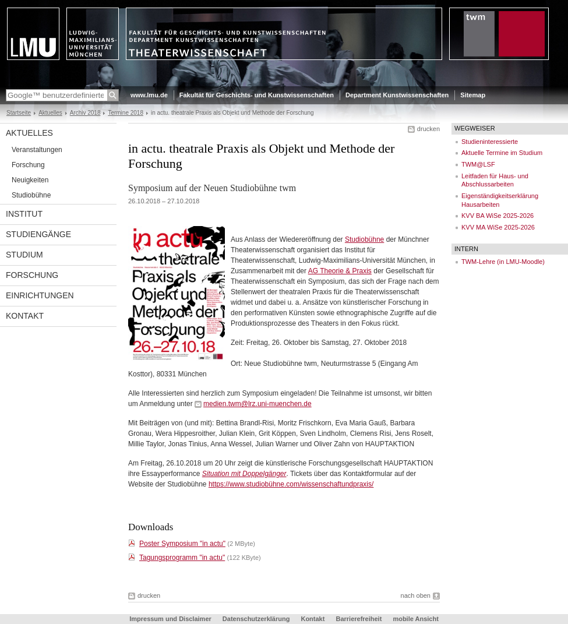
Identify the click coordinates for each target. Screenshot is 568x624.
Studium (24, 254)
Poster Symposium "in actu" (182, 544)
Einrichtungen (40, 295)
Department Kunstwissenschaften (397, 94)
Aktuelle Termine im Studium (501, 152)
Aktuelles (50, 113)
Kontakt (25, 315)
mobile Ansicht (415, 618)
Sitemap (472, 94)
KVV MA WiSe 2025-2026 (498, 227)
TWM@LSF (478, 164)
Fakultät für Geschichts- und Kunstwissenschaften (256, 94)
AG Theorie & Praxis (340, 271)
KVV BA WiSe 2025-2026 (497, 215)
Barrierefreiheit (359, 618)
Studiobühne (31, 195)
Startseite (18, 113)
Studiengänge (38, 234)
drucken (428, 128)
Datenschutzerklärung (256, 618)
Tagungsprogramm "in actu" (182, 558)
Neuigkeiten (30, 180)
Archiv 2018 (85, 113)
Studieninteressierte (489, 141)
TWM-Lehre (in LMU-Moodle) (503, 261)
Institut (24, 213)
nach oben (416, 595)
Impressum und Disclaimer (170, 618)
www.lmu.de (149, 94)
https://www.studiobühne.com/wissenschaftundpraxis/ (291, 484)
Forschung (28, 165)
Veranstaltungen (37, 150)
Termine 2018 (125, 113)
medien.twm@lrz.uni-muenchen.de (257, 404)
